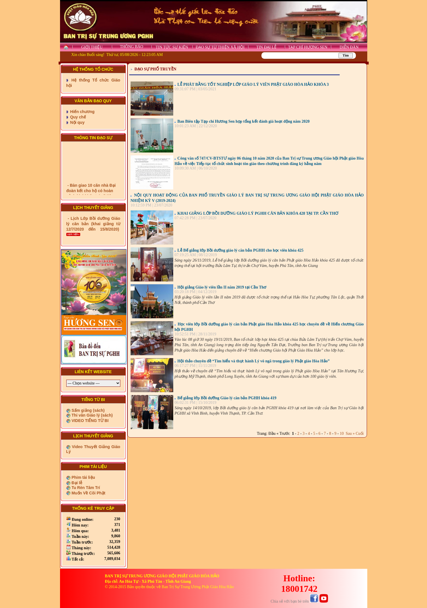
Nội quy (77, 122)
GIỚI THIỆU (91, 47)
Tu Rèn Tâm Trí (85, 487)
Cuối (360, 433)
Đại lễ (76, 482)
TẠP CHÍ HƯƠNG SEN (307, 47)
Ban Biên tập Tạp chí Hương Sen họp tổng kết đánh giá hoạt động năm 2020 (244, 121)
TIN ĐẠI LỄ (266, 47)
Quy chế (77, 117)
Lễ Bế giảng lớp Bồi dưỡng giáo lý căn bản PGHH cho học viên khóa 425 (241, 250)
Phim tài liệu (83, 477)
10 (342, 433)
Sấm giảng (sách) (88, 410)
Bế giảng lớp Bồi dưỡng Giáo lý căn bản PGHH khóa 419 (227, 398)
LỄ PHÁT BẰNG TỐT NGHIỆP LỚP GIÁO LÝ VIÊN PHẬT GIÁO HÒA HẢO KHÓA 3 (253, 84)
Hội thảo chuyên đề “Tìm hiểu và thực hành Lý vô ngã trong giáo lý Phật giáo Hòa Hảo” (254, 361)
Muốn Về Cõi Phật (88, 493)
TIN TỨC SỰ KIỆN (172, 47)
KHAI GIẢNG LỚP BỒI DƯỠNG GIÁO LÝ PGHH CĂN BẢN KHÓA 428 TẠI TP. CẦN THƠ (258, 213)
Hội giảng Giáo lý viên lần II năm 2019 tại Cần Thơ (222, 287)
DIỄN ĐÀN (349, 47)
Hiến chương (82, 111)
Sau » (349, 433)
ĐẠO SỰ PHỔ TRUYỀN (155, 69)
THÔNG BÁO (131, 47)
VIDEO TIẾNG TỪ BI (90, 420)
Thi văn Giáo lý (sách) (92, 415)
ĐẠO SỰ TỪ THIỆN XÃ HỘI (220, 47)
